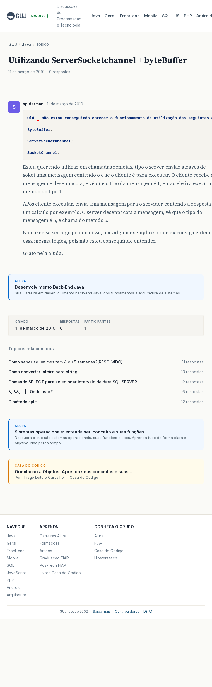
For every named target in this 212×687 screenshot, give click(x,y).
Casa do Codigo (109, 551)
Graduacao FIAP (54, 558)
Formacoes (50, 543)
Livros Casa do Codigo (60, 573)
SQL (166, 15)
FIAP (98, 543)
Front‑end (130, 15)
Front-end (16, 551)
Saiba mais (102, 611)
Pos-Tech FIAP (53, 565)
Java (95, 15)
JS (176, 15)
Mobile (151, 15)
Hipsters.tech (105, 558)
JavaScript (16, 573)
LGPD (147, 611)
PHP (188, 15)
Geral (110, 15)
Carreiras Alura (53, 536)
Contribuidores (127, 611)
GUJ (12, 44)
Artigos (46, 551)
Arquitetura (16, 595)
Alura (98, 536)
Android (14, 587)
